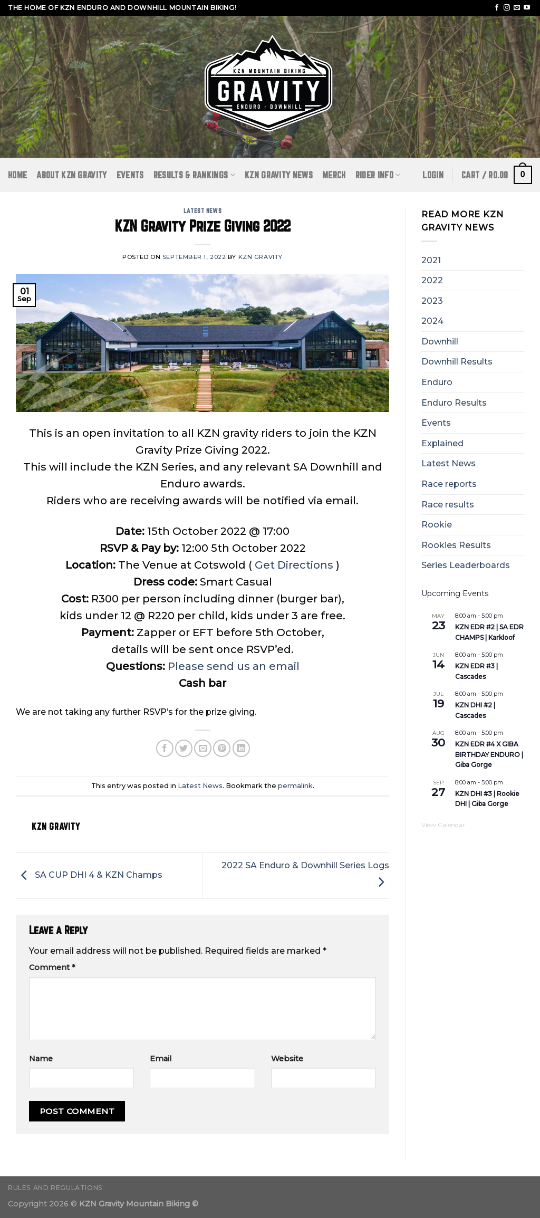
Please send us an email (234, 666)
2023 (432, 301)
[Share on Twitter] (183, 748)
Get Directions (294, 565)
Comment (52, 967)
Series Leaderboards (465, 565)
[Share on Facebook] (164, 748)
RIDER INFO (378, 175)
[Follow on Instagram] (507, 8)
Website (287, 1058)
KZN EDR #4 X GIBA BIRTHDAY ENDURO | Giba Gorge (489, 754)
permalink (295, 786)
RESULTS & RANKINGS (194, 175)
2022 (432, 280)
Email (160, 1058)
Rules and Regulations (55, 1188)
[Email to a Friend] (202, 748)
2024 (432, 321)
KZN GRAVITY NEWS (279, 175)
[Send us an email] (517, 8)
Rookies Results (456, 545)
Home (17, 175)
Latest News (202, 210)
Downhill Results (457, 362)
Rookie (436, 525)
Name (41, 1058)
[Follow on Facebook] (497, 8)
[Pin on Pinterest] (221, 748)
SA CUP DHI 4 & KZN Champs (89, 875)
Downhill (439, 342)
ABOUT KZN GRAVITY (71, 175)
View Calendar (443, 825)
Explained (442, 443)
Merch (334, 175)
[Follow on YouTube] (527, 8)
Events (130, 175)
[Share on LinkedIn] (241, 748)
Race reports (449, 484)
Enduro (436, 382)
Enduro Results (454, 403)
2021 (431, 260)
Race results (447, 505)
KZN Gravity (260, 257)
